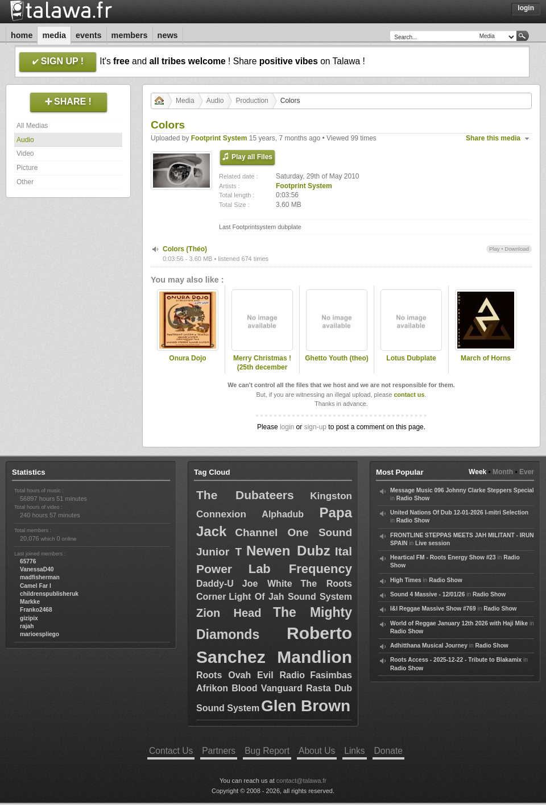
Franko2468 (36, 610)
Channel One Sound (293, 532)
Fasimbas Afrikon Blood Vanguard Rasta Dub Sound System (274, 691)
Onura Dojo (187, 358)
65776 (28, 561)
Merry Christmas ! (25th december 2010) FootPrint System (262, 372)
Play (494, 249)
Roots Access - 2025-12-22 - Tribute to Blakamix (456, 660)
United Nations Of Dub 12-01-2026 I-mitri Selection (459, 512)
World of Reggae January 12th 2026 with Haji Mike (459, 623)
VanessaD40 (36, 569)
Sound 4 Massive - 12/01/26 (427, 594)
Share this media (493, 138)
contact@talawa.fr (301, 780)
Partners (218, 751)
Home (21, 35)
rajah (27, 626)
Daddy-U (215, 583)
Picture (27, 168)
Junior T (219, 552)
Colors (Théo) (185, 249)
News (168, 35)
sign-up (315, 427)
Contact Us (171, 751)
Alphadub (283, 514)
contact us (409, 394)
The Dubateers (245, 494)
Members (129, 35)
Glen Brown (305, 706)
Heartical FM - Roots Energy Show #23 (443, 557)
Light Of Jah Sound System (290, 596)
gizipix (29, 618)
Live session (432, 543)
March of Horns (486, 358)
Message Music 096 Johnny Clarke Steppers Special (462, 490)
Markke (30, 602)
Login (526, 8)
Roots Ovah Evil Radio (250, 675)
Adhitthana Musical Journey (429, 645)
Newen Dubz (288, 550)
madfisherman (40, 577)
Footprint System (219, 138)
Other (25, 182)
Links (354, 751)
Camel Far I (35, 586)
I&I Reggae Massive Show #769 (433, 608)
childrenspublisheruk (49, 594)
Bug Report (267, 751)
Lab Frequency (300, 569)
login (287, 427)
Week (477, 472)
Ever (526, 472)
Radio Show (412, 498)
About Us (317, 751)
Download (516, 249)
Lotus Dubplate (411, 358)
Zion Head (228, 613)
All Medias (32, 126)
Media (54, 35)
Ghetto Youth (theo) (337, 358)
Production (251, 101)
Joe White (267, 583)
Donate (388, 751)
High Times (405, 580)
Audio (25, 140)
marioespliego (39, 634)
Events (89, 35)
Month (503, 472)
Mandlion (314, 657)
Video (25, 153)
